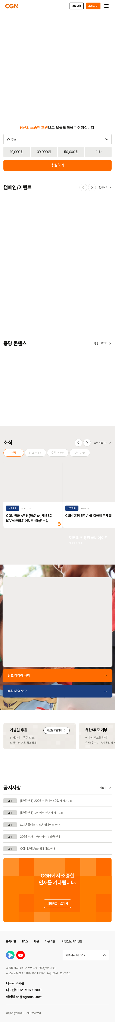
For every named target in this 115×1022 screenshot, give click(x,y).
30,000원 (44, 152)
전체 (13, 452)
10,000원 (16, 152)
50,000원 (71, 152)
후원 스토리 (57, 452)
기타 (98, 152)
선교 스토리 (35, 452)
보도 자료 (79, 452)
